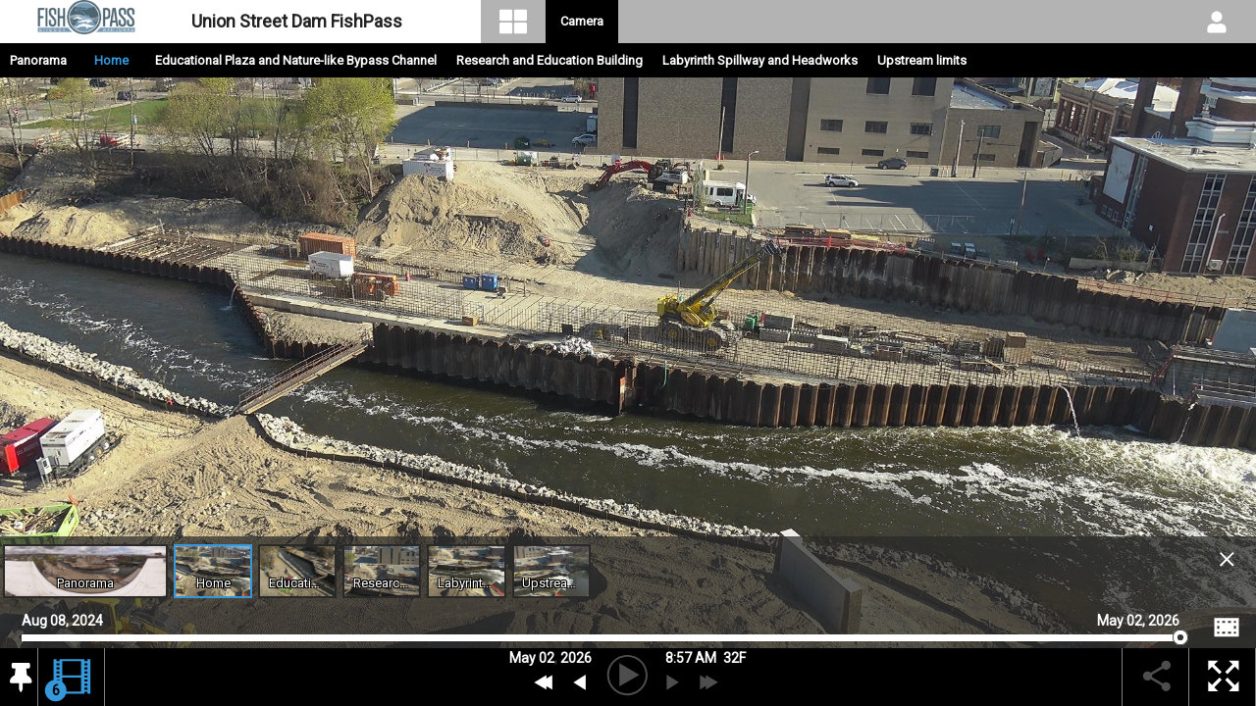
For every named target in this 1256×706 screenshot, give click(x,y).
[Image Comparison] (1226, 627)
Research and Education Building (549, 60)
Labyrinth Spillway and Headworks (760, 60)
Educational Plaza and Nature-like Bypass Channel (296, 60)
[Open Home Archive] (213, 571)
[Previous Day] (544, 682)
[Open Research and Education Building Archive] (382, 571)
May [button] (522, 658)
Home (111, 60)
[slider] (600, 637)
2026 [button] (576, 658)
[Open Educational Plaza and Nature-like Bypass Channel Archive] (297, 571)
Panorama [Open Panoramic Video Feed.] (38, 60)
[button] (18, 677)
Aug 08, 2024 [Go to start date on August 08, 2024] (62, 618)
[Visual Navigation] (514, 22)
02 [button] (546, 658)
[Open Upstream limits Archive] (551, 571)
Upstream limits (922, 60)
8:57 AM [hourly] (690, 658)
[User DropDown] (1217, 21)
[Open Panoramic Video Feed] (85, 571)
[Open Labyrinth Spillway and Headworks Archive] (466, 571)
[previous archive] (579, 682)
